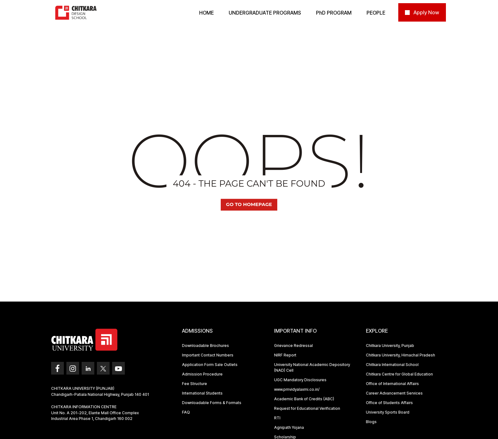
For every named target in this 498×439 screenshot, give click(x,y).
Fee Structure (194, 383)
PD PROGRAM (334, 13)
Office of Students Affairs (389, 402)
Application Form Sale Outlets (210, 364)
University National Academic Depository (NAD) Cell (312, 367)
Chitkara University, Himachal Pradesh (400, 355)
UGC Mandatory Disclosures (300, 379)
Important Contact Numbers (207, 355)
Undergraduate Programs (265, 13)
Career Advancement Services (394, 393)
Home (206, 13)
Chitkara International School (392, 364)
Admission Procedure (202, 374)
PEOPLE (376, 13)
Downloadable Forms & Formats (211, 402)
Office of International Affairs (392, 383)
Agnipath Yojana (289, 427)
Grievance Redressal (293, 345)
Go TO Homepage (249, 204)
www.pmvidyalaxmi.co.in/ (297, 389)
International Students (202, 393)
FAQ (186, 412)
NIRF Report (285, 355)
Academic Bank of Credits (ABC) (304, 398)
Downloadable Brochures (205, 345)
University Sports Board (387, 412)
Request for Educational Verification (307, 408)
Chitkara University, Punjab (390, 345)
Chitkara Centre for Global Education (399, 374)
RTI (277, 418)
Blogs (371, 421)
